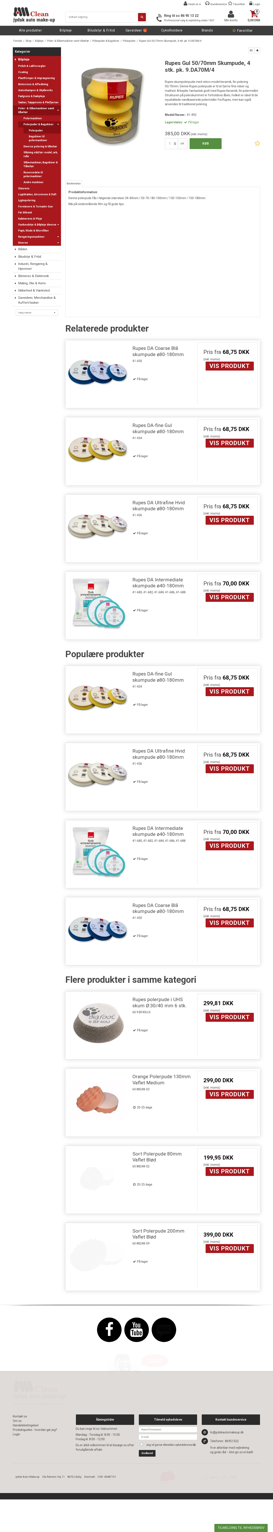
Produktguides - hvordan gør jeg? (35, 1471)
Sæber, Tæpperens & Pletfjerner (38, 102)
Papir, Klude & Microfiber (33, 230)
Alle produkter (30, 30)
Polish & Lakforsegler (32, 66)
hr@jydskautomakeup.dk (227, 1473)
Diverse (38, 242)
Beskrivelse (74, 183)
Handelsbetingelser (26, 1466)
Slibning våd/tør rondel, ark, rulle (40, 154)
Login (256, 4)
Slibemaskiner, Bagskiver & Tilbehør (40, 164)
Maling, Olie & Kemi (32, 283)
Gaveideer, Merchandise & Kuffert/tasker (37, 300)
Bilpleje (66, 30)
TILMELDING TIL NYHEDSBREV (241, 1528)
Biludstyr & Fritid (101, 30)
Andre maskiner (33, 182)
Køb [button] (205, 143)
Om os (17, 1462)
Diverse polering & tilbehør (40, 146)
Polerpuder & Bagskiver (41, 124)
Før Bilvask (25, 212)
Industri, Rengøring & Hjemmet (33, 266)
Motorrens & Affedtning (33, 84)
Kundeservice (219, 4)
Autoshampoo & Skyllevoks (35, 90)
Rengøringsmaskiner (38, 236)
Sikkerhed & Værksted (34, 290)
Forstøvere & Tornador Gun (35, 206)
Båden (22, 249)
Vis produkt (229, 365)
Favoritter (239, 4)
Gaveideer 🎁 (137, 30)
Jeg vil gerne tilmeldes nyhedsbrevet (171, 1485)
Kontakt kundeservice (230, 1461)
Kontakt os (20, 1457)
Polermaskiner (32, 118)
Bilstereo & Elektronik (33, 276)
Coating (23, 72)
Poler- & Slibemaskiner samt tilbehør (38, 110)
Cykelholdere (172, 30)
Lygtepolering (26, 200)
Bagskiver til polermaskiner (38, 138)
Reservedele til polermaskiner (33, 174)
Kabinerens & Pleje (30, 218)
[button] (251, 50)
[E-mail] (168, 1478)
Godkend (147, 1494)
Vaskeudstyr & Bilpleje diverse (38, 224)
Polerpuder (36, 130)
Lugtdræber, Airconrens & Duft (37, 194)
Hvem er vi (194, 4)
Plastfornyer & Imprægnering (36, 78)
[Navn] (168, 1470)
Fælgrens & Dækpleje (31, 96)
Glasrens (23, 188)
